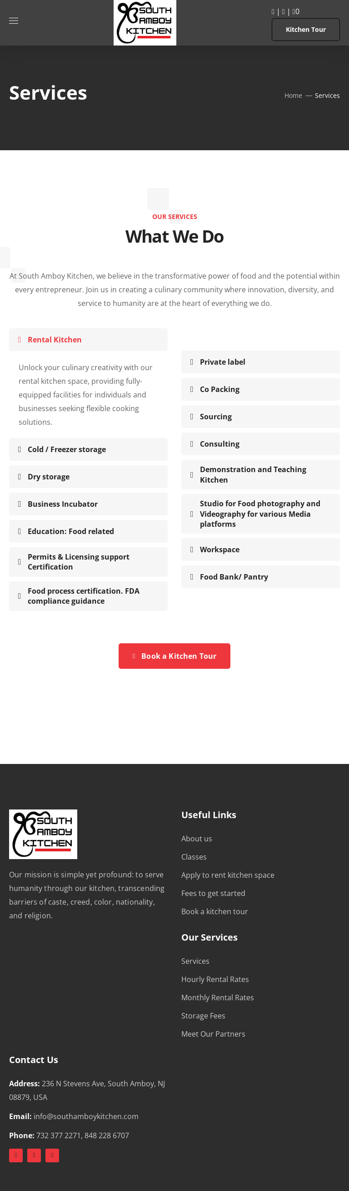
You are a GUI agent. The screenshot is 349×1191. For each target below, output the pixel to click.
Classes (194, 857)
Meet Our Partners (213, 1034)
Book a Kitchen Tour (175, 656)
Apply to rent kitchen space (227, 875)
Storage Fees (203, 1016)
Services (195, 961)
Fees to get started (213, 893)
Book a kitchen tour (214, 911)
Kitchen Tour (306, 29)
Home (293, 95)
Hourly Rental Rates (215, 979)
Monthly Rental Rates (217, 997)
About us (196, 839)
